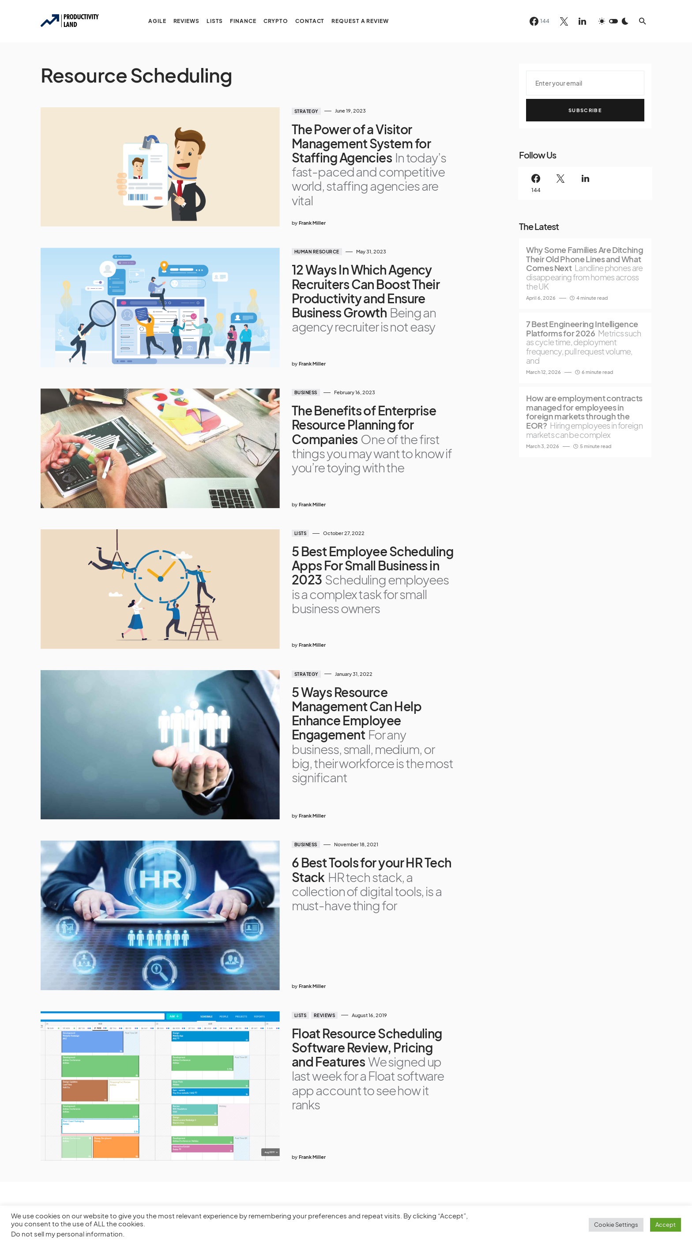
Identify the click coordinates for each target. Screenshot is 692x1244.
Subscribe (585, 110)
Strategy (277, 111)
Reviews (295, 912)
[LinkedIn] (582, 21)
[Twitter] (564, 21)
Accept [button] (665, 1224)
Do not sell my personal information (67, 1234)
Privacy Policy (58, 1178)
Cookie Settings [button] (616, 1224)
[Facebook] (539, 21)
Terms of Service (107, 1178)
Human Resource (287, 236)
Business (276, 361)
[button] (613, 21)
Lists (271, 486)
